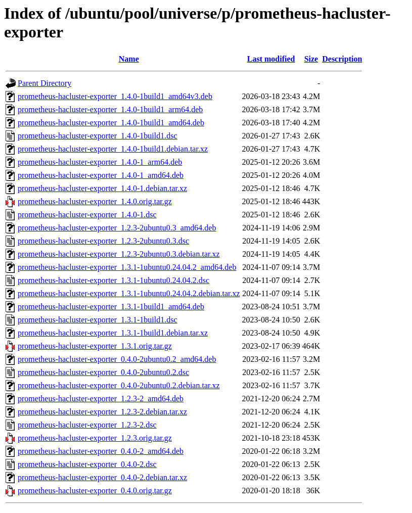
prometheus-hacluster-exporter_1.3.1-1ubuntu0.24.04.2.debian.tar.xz (129, 293)
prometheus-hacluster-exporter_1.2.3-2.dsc (87, 425)
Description (342, 59)
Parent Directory (44, 83)
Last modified (271, 59)
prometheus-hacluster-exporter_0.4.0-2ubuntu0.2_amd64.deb (117, 359)
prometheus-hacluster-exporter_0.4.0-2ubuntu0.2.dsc (103, 372)
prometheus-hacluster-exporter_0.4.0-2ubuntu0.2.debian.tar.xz (119, 385)
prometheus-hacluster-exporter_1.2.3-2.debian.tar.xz (102, 411)
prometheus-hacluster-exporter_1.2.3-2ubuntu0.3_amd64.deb (117, 227)
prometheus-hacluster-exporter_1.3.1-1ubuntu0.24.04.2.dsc (113, 280)
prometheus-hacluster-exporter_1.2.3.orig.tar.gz (95, 438)
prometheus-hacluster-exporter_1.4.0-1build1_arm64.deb (110, 109)
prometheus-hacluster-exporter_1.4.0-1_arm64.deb (100, 162)
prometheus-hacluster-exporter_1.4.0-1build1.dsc (97, 135)
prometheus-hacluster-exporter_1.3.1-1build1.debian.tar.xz (113, 333)
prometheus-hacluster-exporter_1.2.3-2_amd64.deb (101, 398)
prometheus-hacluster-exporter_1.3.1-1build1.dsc (97, 319)
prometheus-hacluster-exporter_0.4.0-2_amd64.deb (101, 451)
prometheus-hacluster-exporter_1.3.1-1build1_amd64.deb (111, 306)
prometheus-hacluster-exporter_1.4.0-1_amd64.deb (101, 175)
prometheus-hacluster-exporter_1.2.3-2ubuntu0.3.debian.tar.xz (119, 254)
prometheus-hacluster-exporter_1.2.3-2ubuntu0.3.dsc (103, 241)
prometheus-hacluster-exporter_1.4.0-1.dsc (87, 214)
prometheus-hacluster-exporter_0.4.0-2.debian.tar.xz (102, 477)
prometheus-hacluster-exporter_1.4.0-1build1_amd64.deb (111, 122)
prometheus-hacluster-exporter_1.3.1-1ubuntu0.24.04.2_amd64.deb (127, 267)
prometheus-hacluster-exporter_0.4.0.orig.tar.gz (95, 490)
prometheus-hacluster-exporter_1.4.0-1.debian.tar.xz (102, 188)
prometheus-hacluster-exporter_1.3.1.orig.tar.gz (95, 346)
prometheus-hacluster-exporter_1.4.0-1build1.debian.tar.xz (113, 149)
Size (311, 59)
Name (129, 59)
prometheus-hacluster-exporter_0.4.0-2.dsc (87, 464)
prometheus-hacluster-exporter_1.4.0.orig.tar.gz (95, 201)
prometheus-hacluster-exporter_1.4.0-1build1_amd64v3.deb (115, 96)
